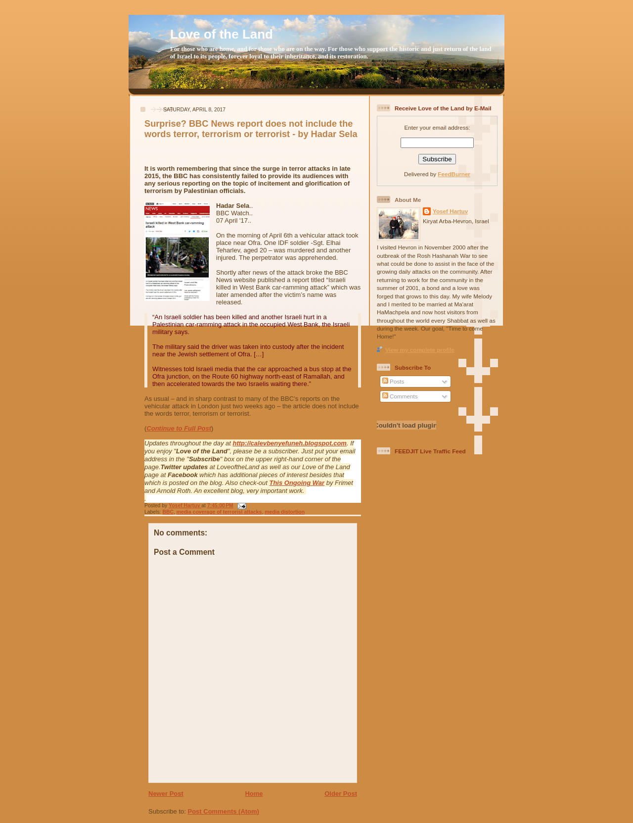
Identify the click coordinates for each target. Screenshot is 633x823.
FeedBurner (454, 174)
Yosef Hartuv (185, 505)
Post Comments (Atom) (223, 811)
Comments (400, 396)
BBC (168, 512)
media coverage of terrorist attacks (219, 512)
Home (254, 793)
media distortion (285, 512)
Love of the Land (221, 34)
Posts (393, 381)
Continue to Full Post (178, 428)
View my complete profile (419, 349)
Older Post (340, 793)
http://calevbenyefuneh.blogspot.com (290, 443)
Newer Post (165, 793)
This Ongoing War (296, 482)
